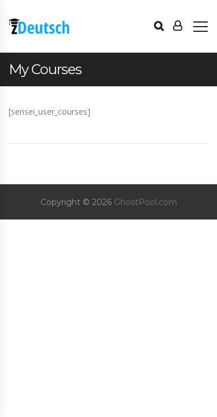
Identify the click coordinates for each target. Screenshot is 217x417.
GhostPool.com (145, 202)
